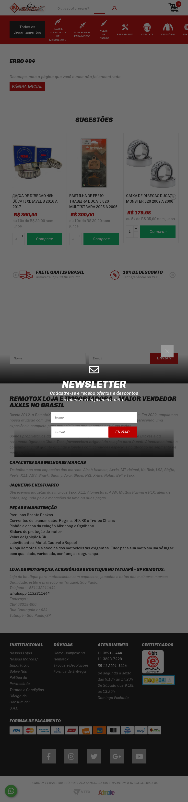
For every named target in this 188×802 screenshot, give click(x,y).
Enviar (122, 432)
